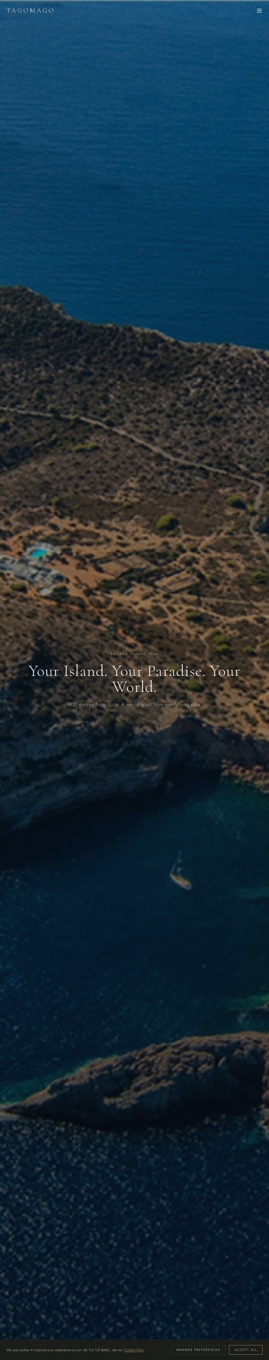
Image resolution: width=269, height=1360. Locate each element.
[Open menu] (259, 10)
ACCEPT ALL (246, 1350)
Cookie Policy (134, 1350)
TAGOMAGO (30, 10)
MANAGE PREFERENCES (198, 1350)
